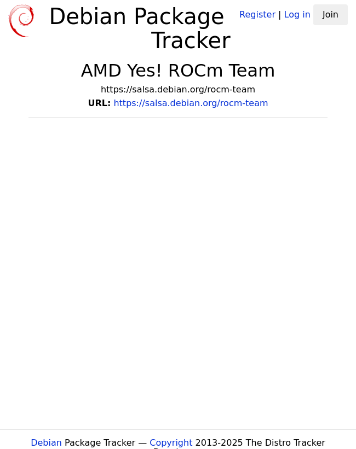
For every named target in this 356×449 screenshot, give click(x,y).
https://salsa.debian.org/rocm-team (190, 103)
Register (257, 14)
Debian (46, 443)
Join (330, 14)
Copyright (171, 443)
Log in (297, 14)
